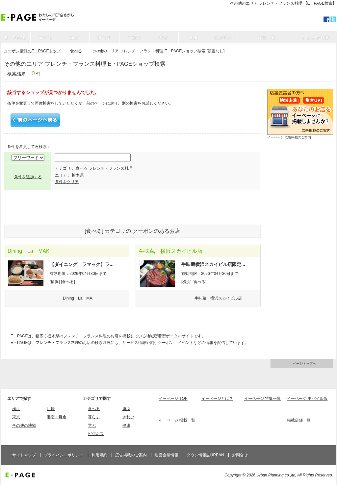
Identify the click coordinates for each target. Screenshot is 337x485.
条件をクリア (67, 182)
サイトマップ (24, 455)
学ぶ (92, 425)
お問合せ (240, 455)
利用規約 (99, 455)
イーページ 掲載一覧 (177, 420)
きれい (128, 417)
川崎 (51, 408)
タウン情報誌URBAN (205, 455)
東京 (16, 417)
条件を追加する (28, 177)
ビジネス (96, 433)
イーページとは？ (217, 398)
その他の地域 (24, 425)
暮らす (94, 417)
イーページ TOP (173, 398)
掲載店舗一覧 (299, 420)
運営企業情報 (166, 455)
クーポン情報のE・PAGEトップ (32, 51)
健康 (126, 425)
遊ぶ (126, 408)
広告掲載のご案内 (131, 455)
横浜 (16, 408)
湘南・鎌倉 (56, 417)
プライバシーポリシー (63, 455)
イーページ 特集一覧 (262, 398)
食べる (76, 51)
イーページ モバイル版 (307, 398)
